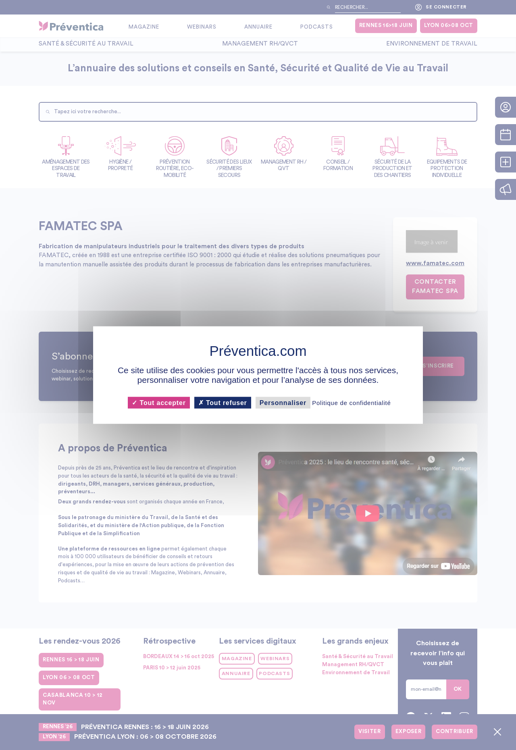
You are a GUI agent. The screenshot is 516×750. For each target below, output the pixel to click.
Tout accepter (158, 402)
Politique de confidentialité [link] (351, 402)
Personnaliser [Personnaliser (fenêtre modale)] (283, 402)
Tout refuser (222, 402)
